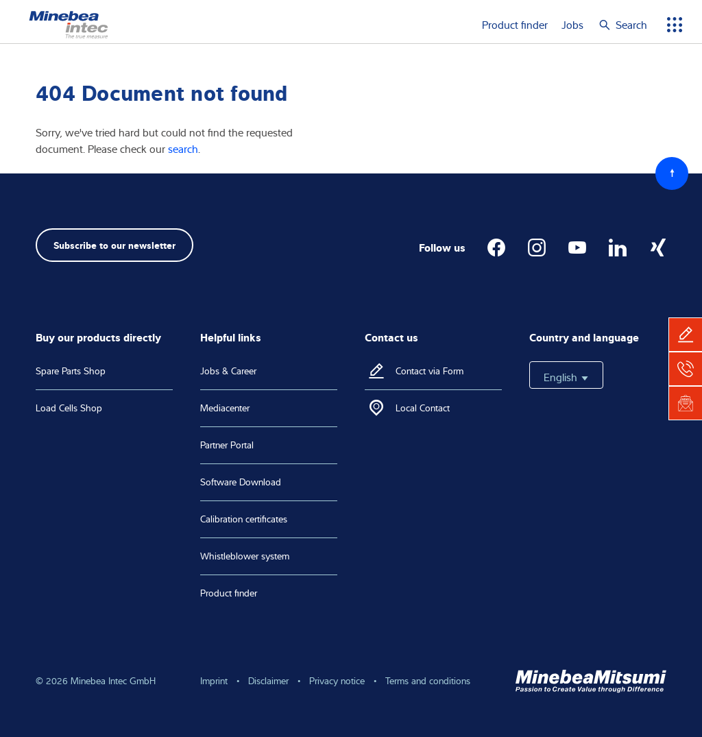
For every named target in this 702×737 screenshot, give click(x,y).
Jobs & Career (228, 371)
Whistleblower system (244, 556)
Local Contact (423, 408)
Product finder (515, 24)
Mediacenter (225, 408)
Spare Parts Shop (71, 371)
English (566, 377)
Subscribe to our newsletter (114, 244)
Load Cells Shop (69, 408)
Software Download (240, 482)
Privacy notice (337, 681)
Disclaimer (268, 681)
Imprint (214, 681)
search (183, 148)
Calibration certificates (243, 519)
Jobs (572, 24)
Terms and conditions (427, 681)
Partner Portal (227, 445)
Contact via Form (429, 371)
